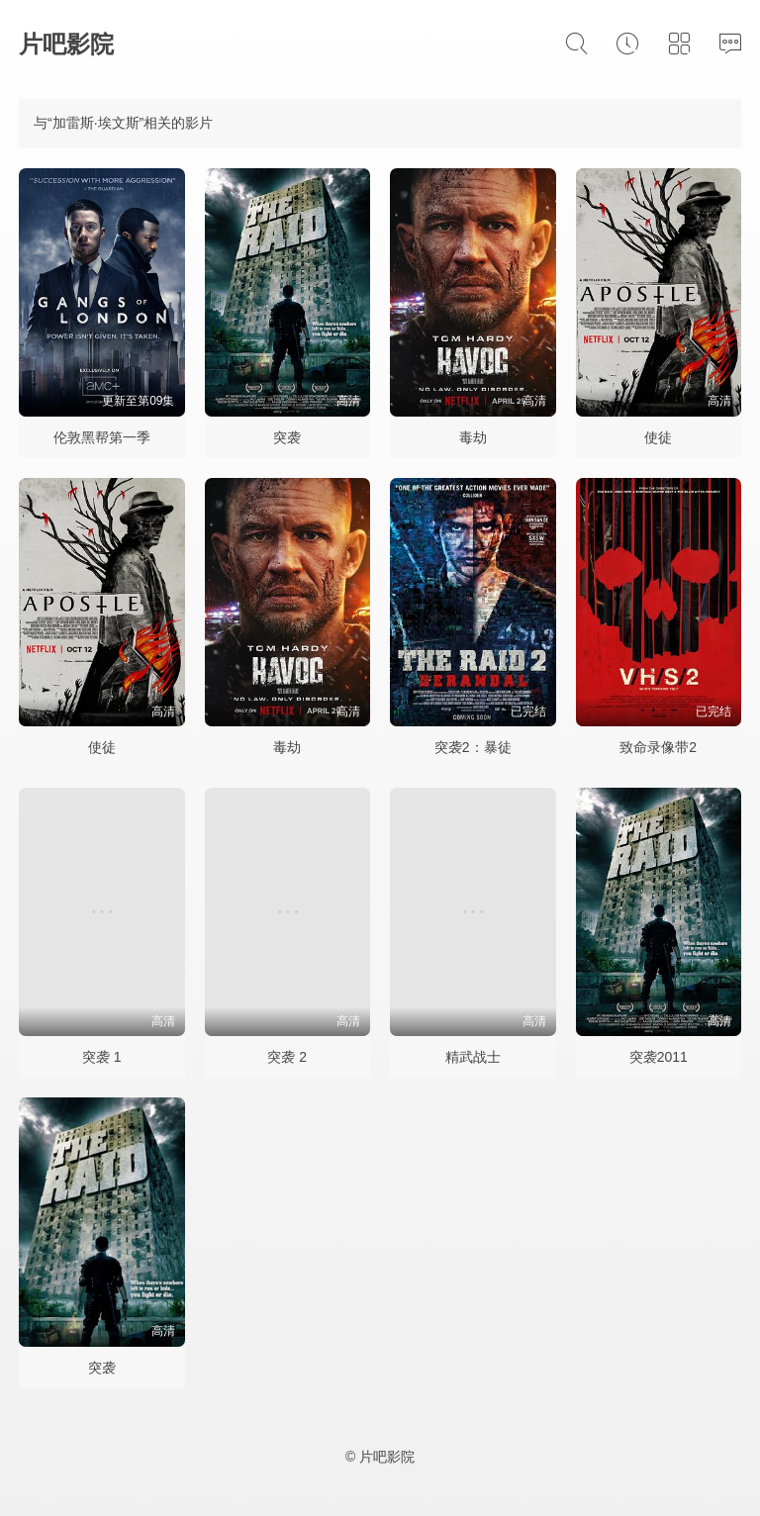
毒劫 (473, 437)
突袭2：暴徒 (473, 747)
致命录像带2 (658, 747)
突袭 (287, 437)
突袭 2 (287, 1057)
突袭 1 (102, 1057)
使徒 (658, 437)
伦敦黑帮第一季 (101, 437)
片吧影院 (66, 44)
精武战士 (473, 1057)
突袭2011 (658, 1057)
